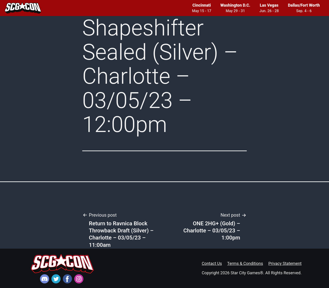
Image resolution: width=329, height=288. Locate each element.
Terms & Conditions (245, 263)
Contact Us (212, 263)
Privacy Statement (285, 263)
